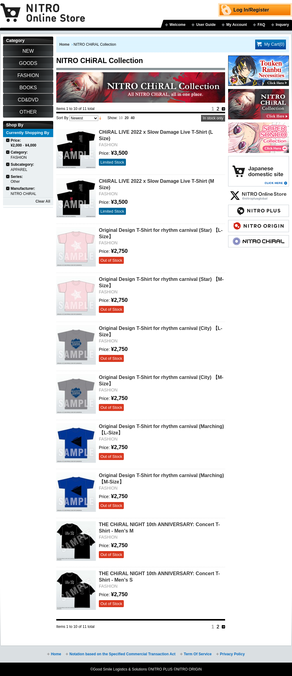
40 (132, 118)
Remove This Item (8, 140)
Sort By (62, 118)
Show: (112, 118)
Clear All (43, 201)
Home (64, 44)
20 (127, 118)
